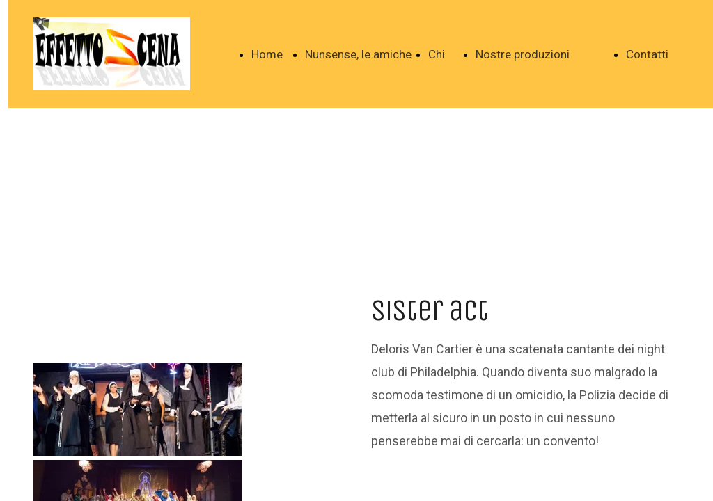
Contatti (647, 54)
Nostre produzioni (523, 54)
